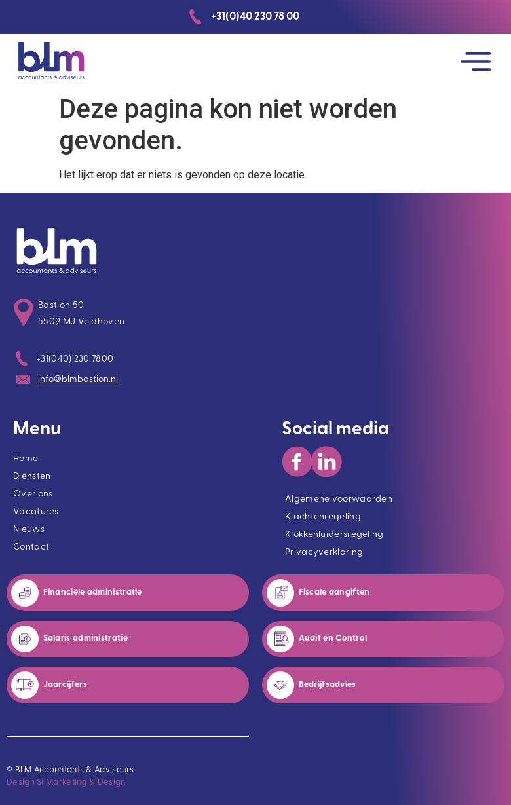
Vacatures (36, 512)
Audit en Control (334, 638)
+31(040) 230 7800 (75, 359)
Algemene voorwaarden (338, 499)
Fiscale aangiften (334, 592)
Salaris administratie (86, 638)
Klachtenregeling (323, 517)
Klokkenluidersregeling (334, 535)
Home (25, 459)
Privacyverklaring (324, 552)
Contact (31, 547)
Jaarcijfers (65, 685)
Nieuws (29, 529)
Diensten (31, 476)
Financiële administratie (94, 592)
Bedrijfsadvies (327, 685)
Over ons (32, 494)
